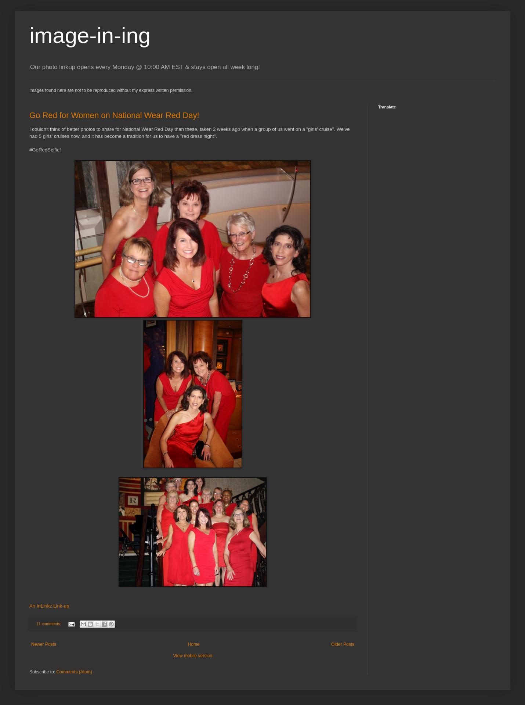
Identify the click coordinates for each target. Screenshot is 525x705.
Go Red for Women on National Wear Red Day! (114, 115)
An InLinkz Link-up (49, 606)
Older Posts (342, 644)
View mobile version (193, 655)
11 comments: (49, 624)
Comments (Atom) (74, 671)
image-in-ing (90, 35)
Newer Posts (43, 644)
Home (194, 644)
